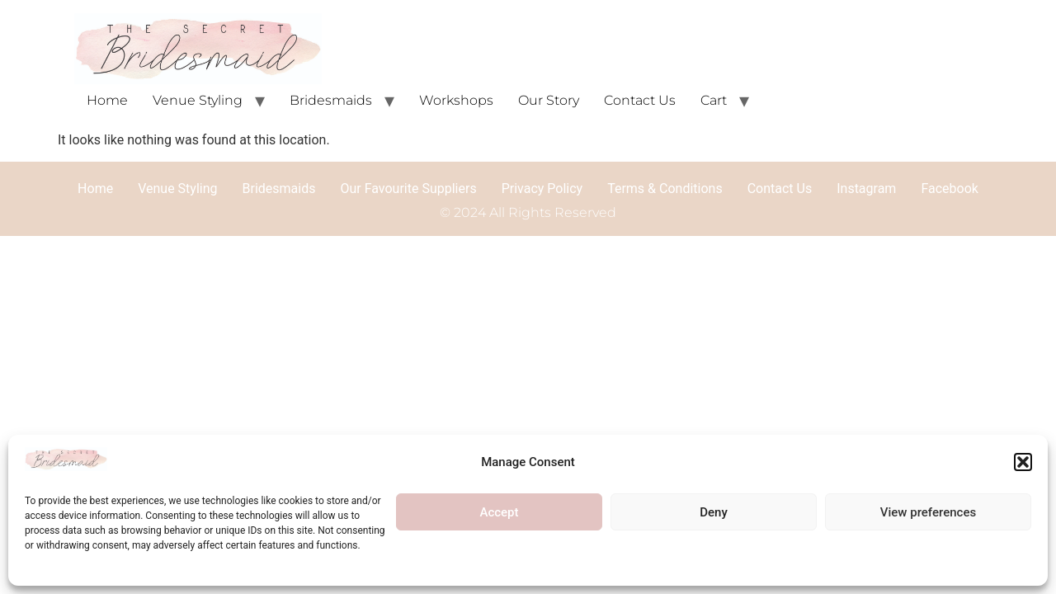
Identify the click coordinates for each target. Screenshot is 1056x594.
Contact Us (640, 100)
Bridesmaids (331, 100)
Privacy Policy (542, 188)
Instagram (866, 188)
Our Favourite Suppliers (408, 188)
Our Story (548, 100)
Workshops (456, 100)
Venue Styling (198, 100)
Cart (713, 100)
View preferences (928, 512)
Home (107, 100)
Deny (714, 512)
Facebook (949, 188)
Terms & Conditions (665, 188)
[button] (1023, 462)
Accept (498, 512)
